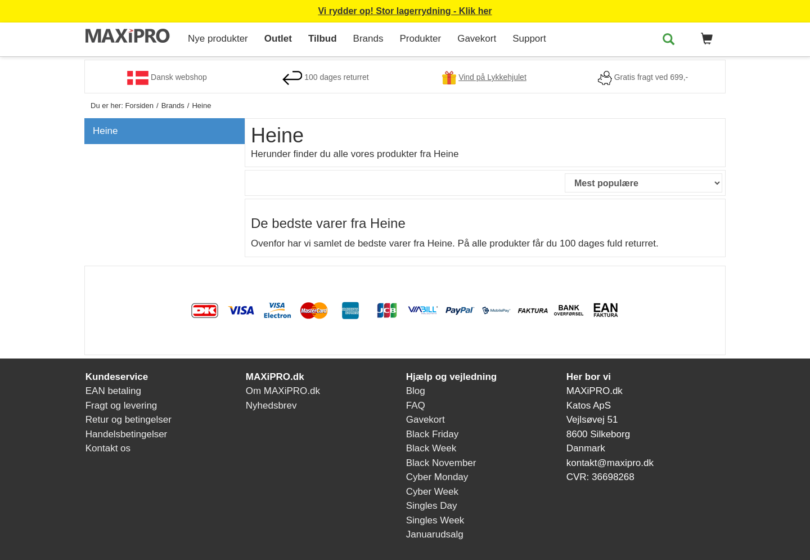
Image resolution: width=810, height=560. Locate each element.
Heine (105, 131)
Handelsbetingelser (127, 434)
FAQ (415, 405)
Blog (415, 391)
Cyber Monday (437, 477)
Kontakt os (108, 448)
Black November (441, 463)
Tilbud (322, 38)
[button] (704, 39)
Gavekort (476, 38)
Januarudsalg (435, 534)
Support (529, 38)
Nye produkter (218, 38)
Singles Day (431, 505)
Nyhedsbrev (271, 405)
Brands (368, 38)
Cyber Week (432, 491)
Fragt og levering (122, 405)
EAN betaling (113, 391)
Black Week (431, 448)
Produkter (420, 38)
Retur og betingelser (129, 419)
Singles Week (435, 520)
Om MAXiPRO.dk (283, 391)
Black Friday (432, 434)
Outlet (278, 38)
